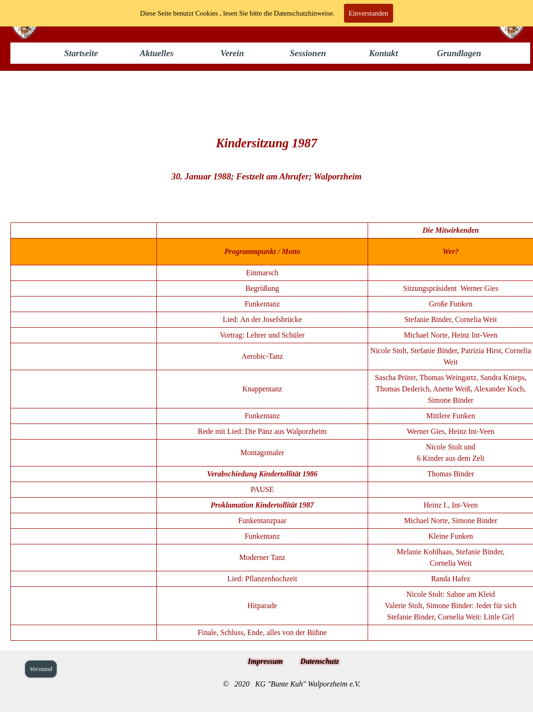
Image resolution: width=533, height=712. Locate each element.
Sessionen (308, 53)
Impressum (265, 661)
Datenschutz (320, 661)
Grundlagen (459, 53)
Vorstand (41, 668)
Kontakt (383, 53)
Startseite (81, 53)
